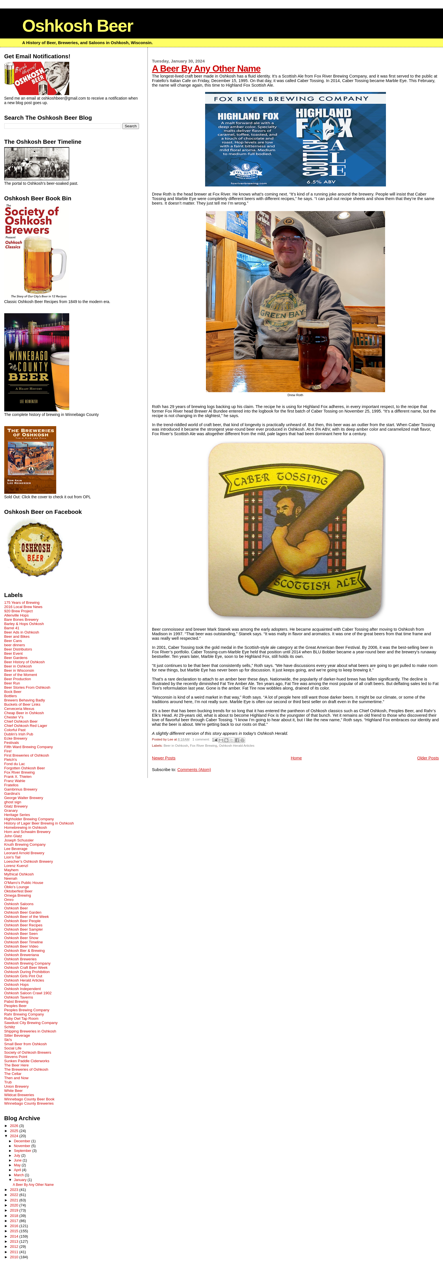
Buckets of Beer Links (22, 704)
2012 (14, 1246)
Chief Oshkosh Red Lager (25, 726)
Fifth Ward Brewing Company (28, 747)
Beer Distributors (18, 649)
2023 (14, 1190)
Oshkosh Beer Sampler (23, 929)
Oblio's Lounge (16, 887)
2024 (14, 1136)
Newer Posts (163, 758)
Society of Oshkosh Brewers (27, 1052)
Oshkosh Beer (77, 25)
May (17, 1165)
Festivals (11, 742)
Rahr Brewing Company (24, 1014)
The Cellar (12, 1074)
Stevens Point (15, 1057)
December (22, 1141)
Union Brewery (16, 1086)
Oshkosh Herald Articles (236, 745)
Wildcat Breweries (19, 1095)
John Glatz (13, 836)
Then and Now (16, 1078)
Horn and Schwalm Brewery (27, 832)
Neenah (10, 878)
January (20, 1180)
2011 (14, 1252)
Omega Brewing (17, 895)
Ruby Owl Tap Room (21, 1018)
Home (296, 758)
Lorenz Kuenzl (16, 866)
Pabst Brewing (16, 1001)
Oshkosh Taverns (18, 997)
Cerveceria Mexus (19, 709)
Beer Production (17, 679)
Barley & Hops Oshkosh (24, 624)
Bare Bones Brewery (21, 619)
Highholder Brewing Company (29, 819)
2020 (14, 1205)
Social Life (12, 1048)
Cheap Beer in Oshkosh (24, 713)
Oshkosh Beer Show (21, 938)
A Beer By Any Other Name (206, 68)
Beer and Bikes (17, 636)
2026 (14, 1126)
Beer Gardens (16, 658)
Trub (8, 1082)
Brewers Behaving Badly (24, 700)
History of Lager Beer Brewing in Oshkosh (39, 823)
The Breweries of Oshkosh (26, 1069)
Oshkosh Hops (16, 984)
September (23, 1151)
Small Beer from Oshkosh (25, 1044)
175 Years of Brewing (22, 602)
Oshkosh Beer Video (21, 946)
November (22, 1146)
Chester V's (13, 717)
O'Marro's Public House (23, 883)
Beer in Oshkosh (176, 745)
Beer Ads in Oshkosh (21, 632)
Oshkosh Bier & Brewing (24, 950)
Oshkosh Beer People (22, 921)
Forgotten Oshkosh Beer (24, 768)
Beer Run (12, 683)
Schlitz (9, 1027)
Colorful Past (15, 730)
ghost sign (12, 802)
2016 (14, 1226)
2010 (14, 1257)
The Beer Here (16, 1065)
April (18, 1170)
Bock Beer (12, 692)
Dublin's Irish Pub (18, 734)
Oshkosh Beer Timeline (23, 942)
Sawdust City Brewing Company (31, 1023)
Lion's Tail (12, 857)
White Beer (13, 1091)
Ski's (8, 1040)
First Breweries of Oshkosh (26, 755)
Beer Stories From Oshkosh (27, 687)
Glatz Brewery (16, 806)
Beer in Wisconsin (19, 670)
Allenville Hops (16, 615)
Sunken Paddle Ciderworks (26, 1061)
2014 (14, 1236)
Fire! (8, 751)
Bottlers (10, 696)
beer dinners (14, 645)
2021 (14, 1200)
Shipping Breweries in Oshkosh (30, 1031)
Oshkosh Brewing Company (27, 963)
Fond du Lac (14, 764)
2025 (14, 1131)
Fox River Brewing (203, 745)
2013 (14, 1241)
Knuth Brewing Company (25, 844)
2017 (14, 1221)
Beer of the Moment (20, 675)
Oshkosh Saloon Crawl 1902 (28, 993)
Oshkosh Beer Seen (21, 933)
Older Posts (428, 758)
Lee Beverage (16, 849)
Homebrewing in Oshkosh (25, 827)
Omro (9, 900)
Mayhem (11, 870)
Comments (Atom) (194, 769)
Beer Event (13, 653)
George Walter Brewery (23, 798)
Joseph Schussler (19, 840)
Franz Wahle (14, 781)
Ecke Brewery (15, 738)
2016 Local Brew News (23, 607)
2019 (14, 1210)
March (19, 1175)
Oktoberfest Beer (18, 891)
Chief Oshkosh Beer (21, 721)
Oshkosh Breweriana (21, 955)
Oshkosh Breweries (20, 959)
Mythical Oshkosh (19, 874)
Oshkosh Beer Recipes (23, 925)
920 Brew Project (18, 611)
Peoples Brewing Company (26, 1010)
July (17, 1156)
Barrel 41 (11, 628)
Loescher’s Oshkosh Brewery (28, 861)
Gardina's (12, 793)
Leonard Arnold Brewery (24, 853)
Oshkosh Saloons (19, 904)
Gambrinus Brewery (20, 789)
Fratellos (11, 785)
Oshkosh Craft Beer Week (26, 967)
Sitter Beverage (17, 1035)
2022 (14, 1195)
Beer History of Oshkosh (24, 662)
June (18, 1160)
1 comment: (201, 739)
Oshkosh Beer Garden (23, 912)
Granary (11, 810)
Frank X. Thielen (18, 776)
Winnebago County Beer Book (29, 1099)
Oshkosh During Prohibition (27, 972)
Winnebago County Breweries (29, 1103)
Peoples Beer (15, 1006)
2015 (14, 1231)
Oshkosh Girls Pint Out (23, 976)
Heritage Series (17, 815)
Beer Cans (13, 641)
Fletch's (10, 759)
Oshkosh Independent (22, 989)
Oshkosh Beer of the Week (26, 917)
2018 (14, 1216)
